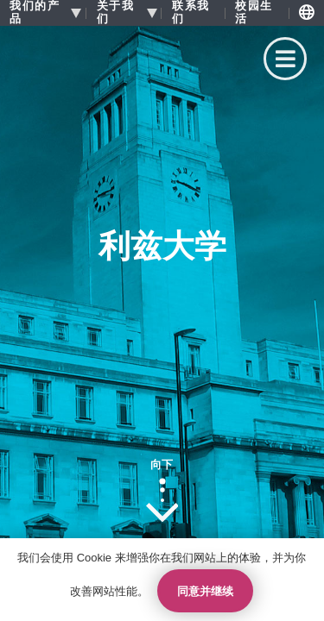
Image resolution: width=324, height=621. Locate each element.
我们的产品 (35, 12)
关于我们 (116, 12)
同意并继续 (205, 591)
